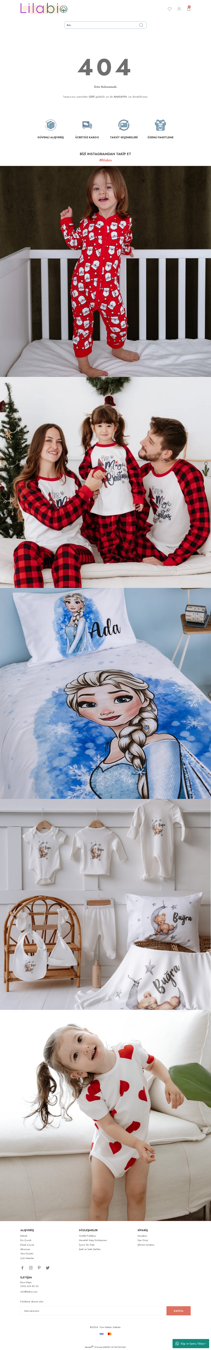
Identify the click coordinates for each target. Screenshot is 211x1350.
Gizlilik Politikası (87, 1236)
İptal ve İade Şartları (90, 1249)
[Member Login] (178, 9)
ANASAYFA (120, 97)
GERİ (92, 97)
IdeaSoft (89, 1347)
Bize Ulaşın (26, 1282)
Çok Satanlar (27, 1258)
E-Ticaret (98, 1347)
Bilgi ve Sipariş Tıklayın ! (190, 1344)
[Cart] (188, 9)
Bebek (23, 1236)
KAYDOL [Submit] (179, 1311)
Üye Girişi (143, 1240)
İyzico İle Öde (87, 1245)
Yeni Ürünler (27, 1253)
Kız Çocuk (25, 1240)
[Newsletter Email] (105, 1311)
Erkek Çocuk (27, 1245)
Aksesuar (25, 1249)
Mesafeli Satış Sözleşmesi (93, 1240)
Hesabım (142, 1236)
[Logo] (44, 9)
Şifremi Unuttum (146, 1245)
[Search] (105, 25)
